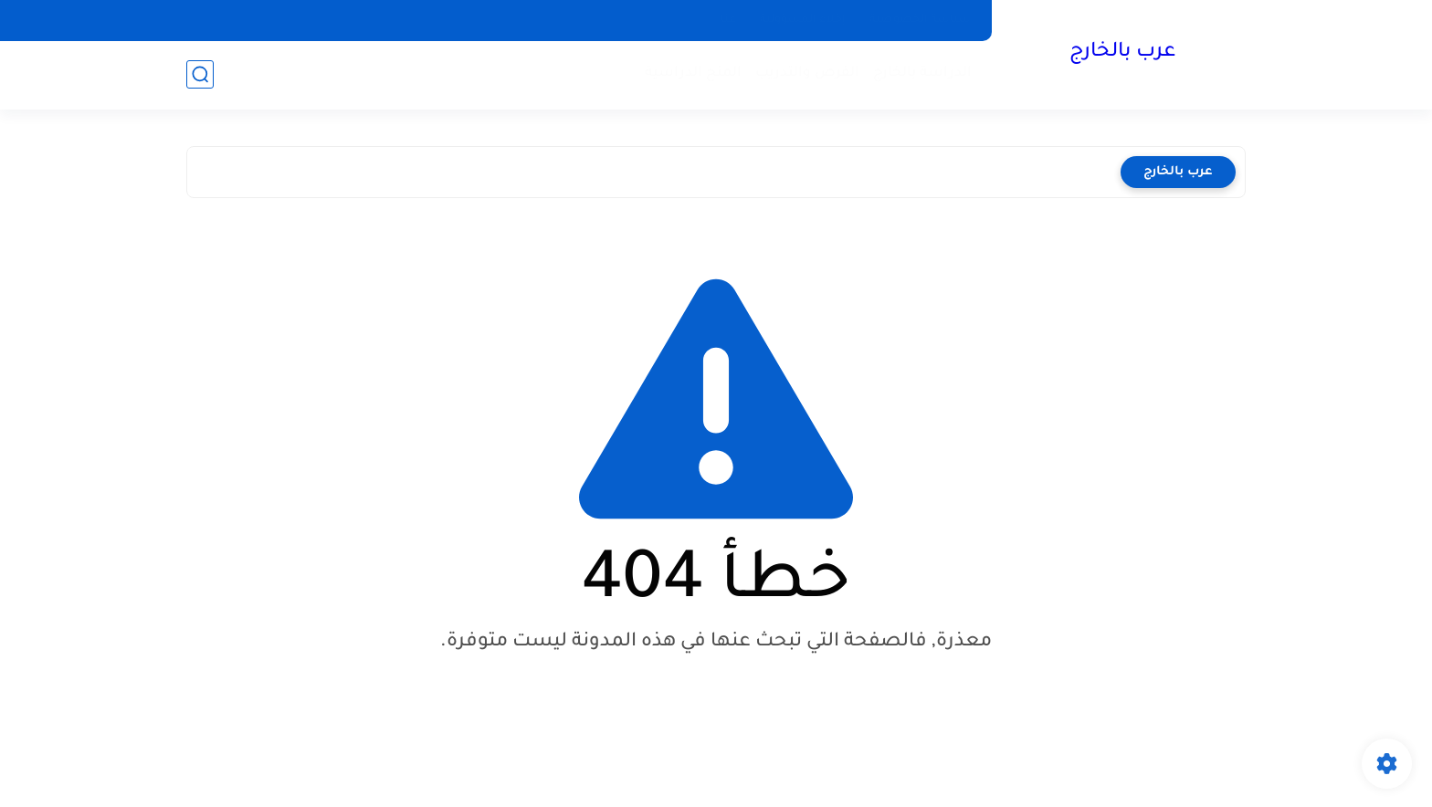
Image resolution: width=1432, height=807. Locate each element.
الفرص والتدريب (807, 73)
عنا (728, 20)
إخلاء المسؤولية (803, 20)
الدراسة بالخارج (922, 73)
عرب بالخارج (1122, 53)
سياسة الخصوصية (920, 20)
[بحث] (200, 74)
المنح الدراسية (693, 73)
